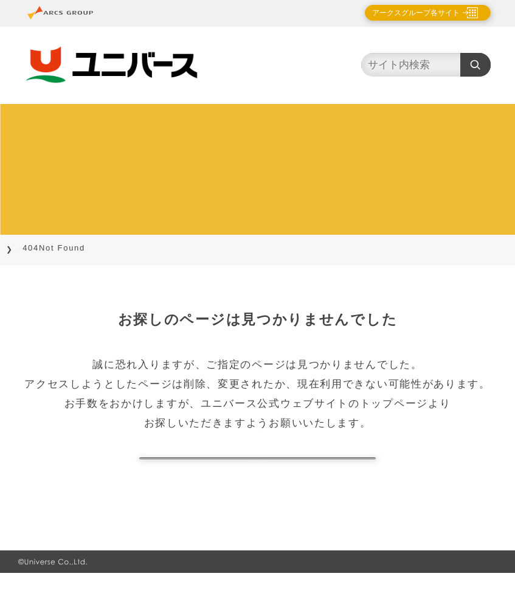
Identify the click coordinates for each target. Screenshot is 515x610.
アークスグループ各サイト (405, 13)
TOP (25, 247)
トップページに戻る (257, 476)
